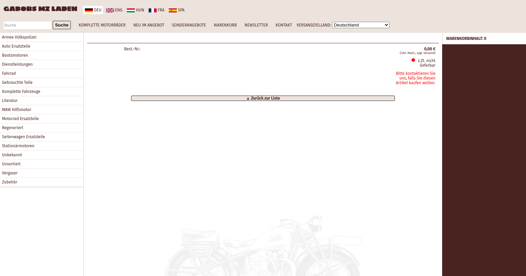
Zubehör (9, 182)
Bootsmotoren (15, 55)
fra (156, 10)
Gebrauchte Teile (17, 82)
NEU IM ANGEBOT (148, 25)
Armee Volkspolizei (19, 37)
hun (135, 10)
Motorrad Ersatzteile (20, 118)
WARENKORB (225, 25)
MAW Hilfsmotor (16, 109)
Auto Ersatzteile (16, 46)
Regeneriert (12, 127)
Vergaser (10, 173)
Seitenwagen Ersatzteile (23, 136)
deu (93, 10)
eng (114, 10)
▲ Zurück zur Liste (263, 98)
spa (177, 10)
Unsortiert (11, 164)
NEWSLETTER (256, 25)
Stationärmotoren (18, 146)
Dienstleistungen (17, 64)
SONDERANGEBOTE (189, 25)
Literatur (10, 100)
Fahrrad (9, 73)
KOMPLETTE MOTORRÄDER (101, 25)
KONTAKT (284, 25)
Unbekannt (12, 155)
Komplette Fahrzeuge (21, 91)
